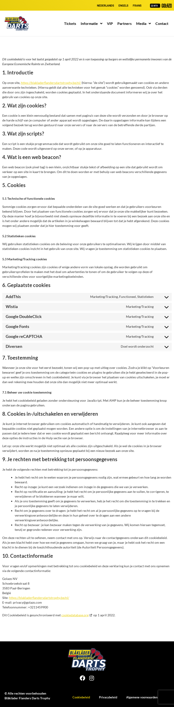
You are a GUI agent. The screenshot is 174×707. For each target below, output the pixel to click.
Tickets (70, 23)
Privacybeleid (108, 697)
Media (143, 23)
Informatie (91, 23)
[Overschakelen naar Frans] (137, 5)
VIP (110, 23)
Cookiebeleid (81, 697)
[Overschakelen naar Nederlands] (105, 5)
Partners (124, 23)
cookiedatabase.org (75, 615)
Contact (161, 23)
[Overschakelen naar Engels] (123, 5)
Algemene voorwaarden (141, 697)
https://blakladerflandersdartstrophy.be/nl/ (51, 83)
